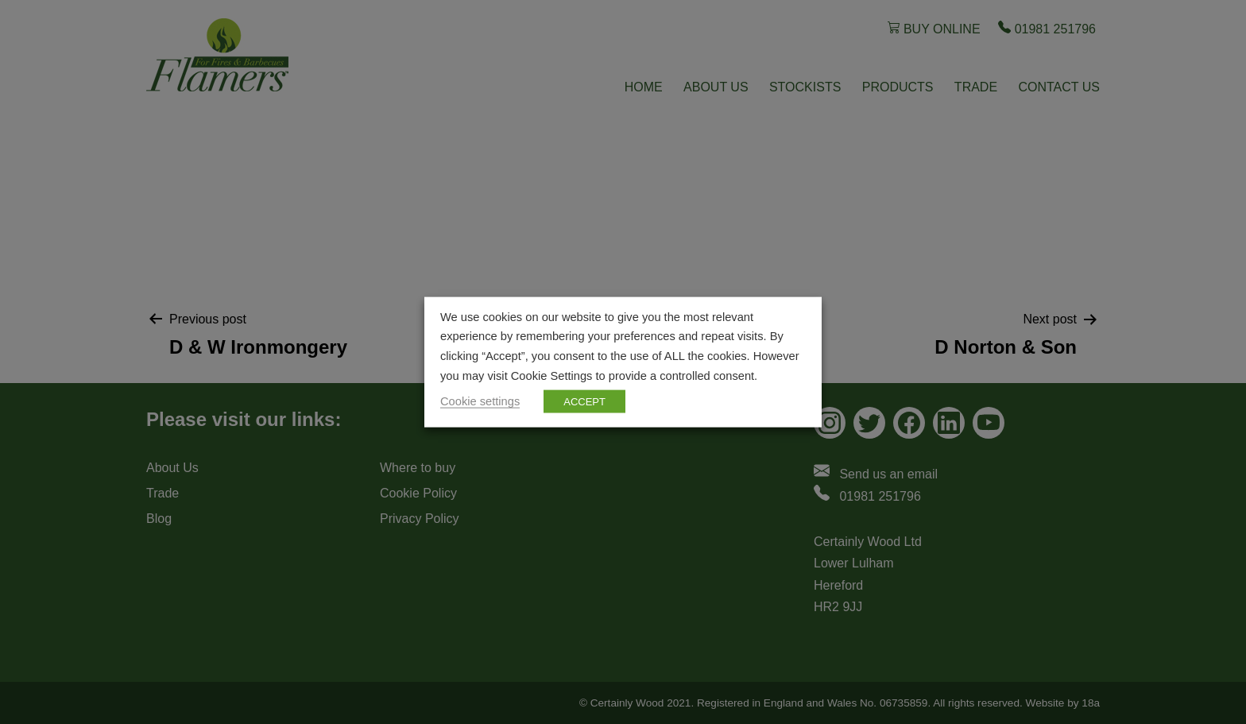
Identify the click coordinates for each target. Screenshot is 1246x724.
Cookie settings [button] (480, 401)
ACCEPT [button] (584, 402)
